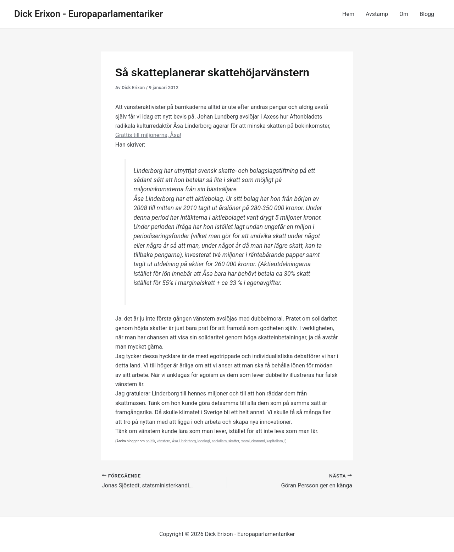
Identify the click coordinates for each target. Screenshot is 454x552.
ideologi (204, 441)
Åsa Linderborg (184, 441)
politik (150, 441)
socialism (219, 441)
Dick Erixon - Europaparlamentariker (88, 14)
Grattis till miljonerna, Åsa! (148, 135)
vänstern (163, 441)
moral (245, 441)
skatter (233, 441)
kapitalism (274, 441)
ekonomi (258, 441)
